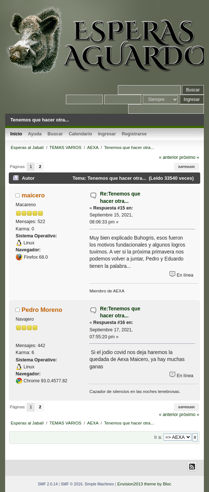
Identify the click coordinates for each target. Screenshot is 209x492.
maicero (33, 195)
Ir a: (158, 437)
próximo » (189, 157)
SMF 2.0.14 (47, 484)
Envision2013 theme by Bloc (144, 483)
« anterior (168, 157)
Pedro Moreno (42, 309)
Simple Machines (99, 484)
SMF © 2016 (71, 484)
